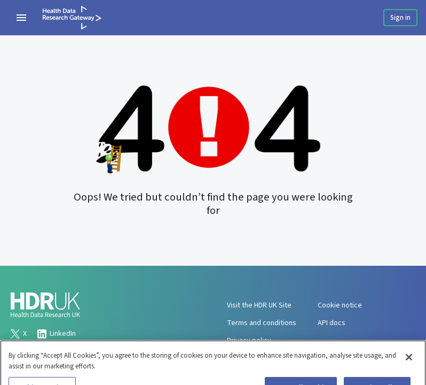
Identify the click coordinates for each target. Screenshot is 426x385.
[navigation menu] (21, 17)
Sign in (400, 17)
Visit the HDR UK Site (259, 305)
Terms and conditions (261, 323)
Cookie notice (340, 305)
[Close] (409, 361)
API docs (331, 323)
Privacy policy (249, 340)
